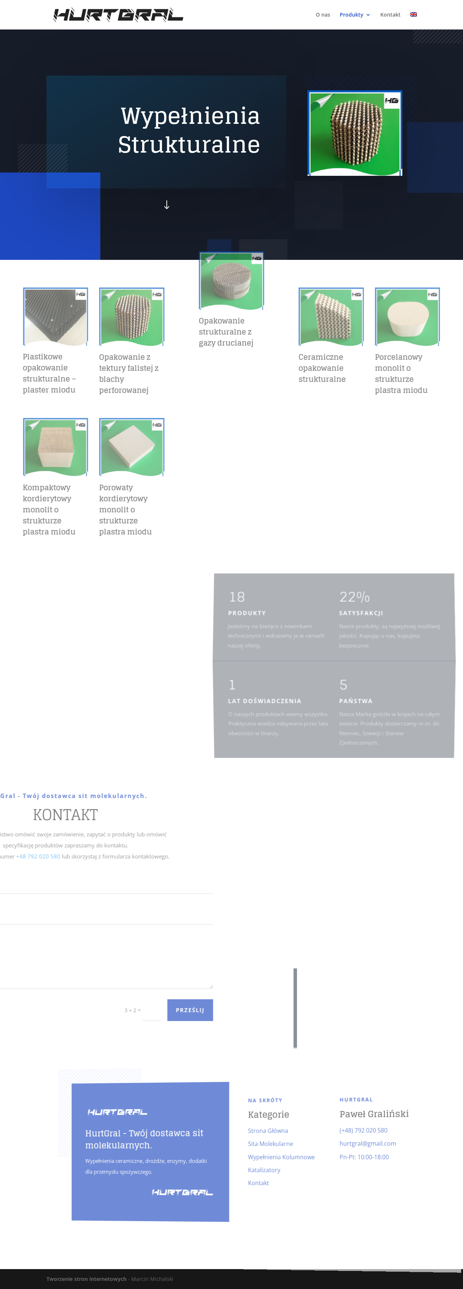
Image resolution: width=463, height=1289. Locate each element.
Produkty (351, 15)
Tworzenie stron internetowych (86, 1278)
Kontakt (390, 15)
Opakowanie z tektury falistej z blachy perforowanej (94, 374)
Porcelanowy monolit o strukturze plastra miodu (436, 374)
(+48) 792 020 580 (347, 1127)
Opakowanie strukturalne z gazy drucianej (226, 278)
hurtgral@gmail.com (352, 1142)
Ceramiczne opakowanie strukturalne (356, 368)
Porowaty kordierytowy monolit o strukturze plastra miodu (91, 510)
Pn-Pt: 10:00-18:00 (348, 1156)
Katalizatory (258, 1170)
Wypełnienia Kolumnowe (273, 1157)
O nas (323, 15)
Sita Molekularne (264, 1143)
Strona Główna (262, 1130)
